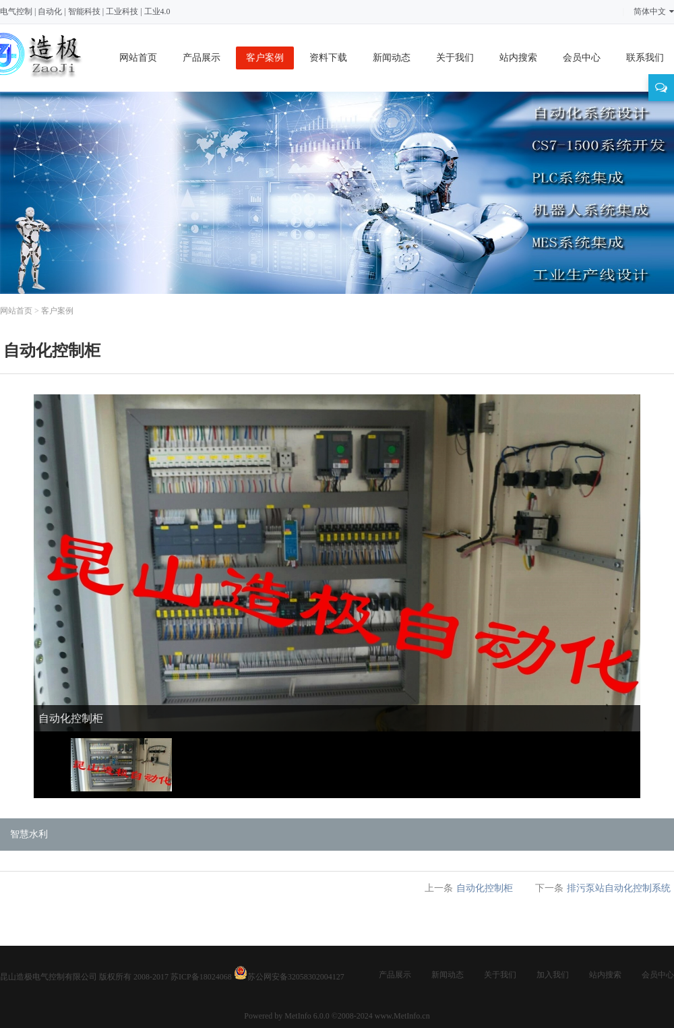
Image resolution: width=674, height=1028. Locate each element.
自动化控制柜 (484, 888)
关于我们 (455, 58)
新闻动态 (391, 58)
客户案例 (265, 58)
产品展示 (201, 58)
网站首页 (138, 58)
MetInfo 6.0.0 (306, 1016)
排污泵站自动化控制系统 (619, 888)
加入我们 (553, 974)
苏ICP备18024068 (201, 976)
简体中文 (654, 11)
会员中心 (582, 58)
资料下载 (328, 58)
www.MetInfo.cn (402, 1016)
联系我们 (645, 58)
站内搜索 (518, 58)
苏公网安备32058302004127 (295, 976)
